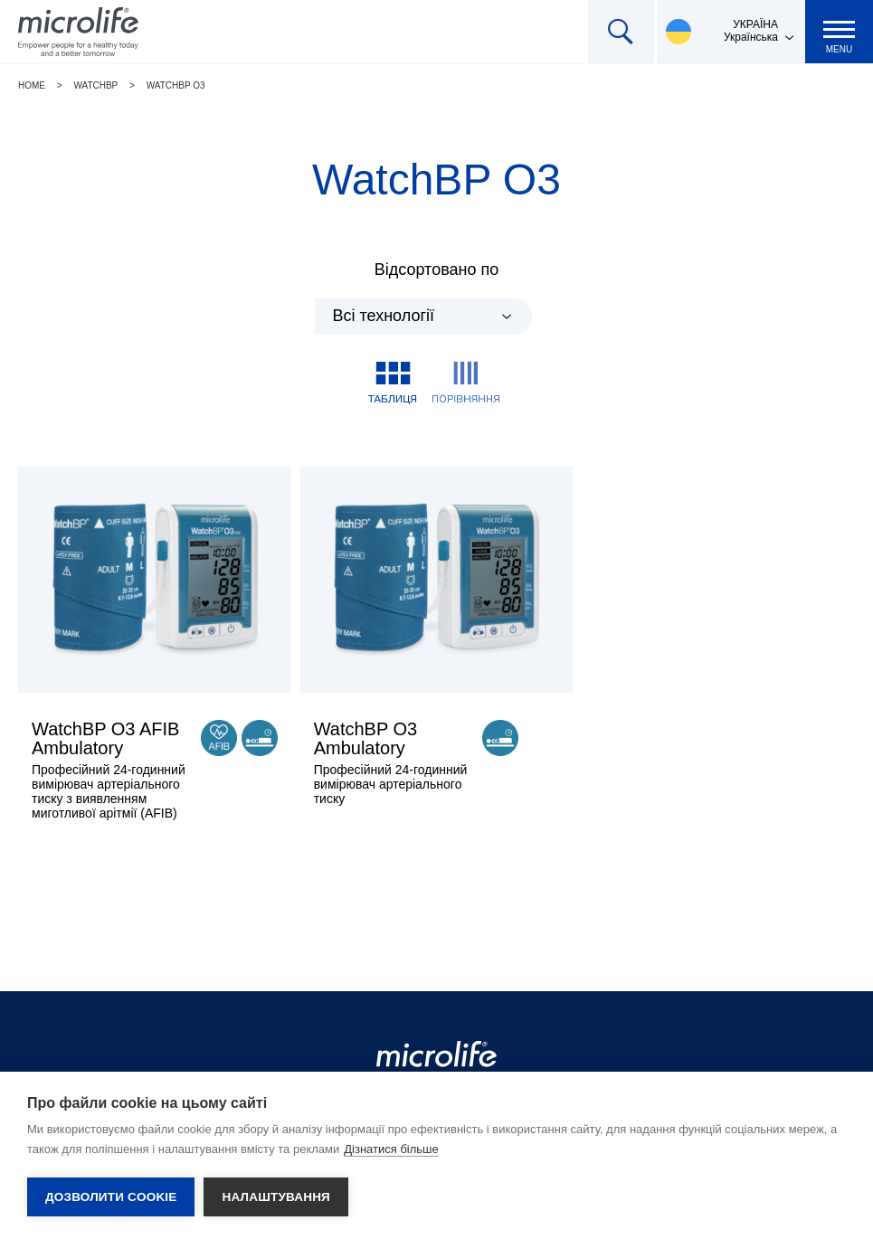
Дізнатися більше (391, 1149)
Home (31, 85)
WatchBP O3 (176, 85)
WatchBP (95, 85)
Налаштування (276, 1197)
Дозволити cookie (110, 1197)
